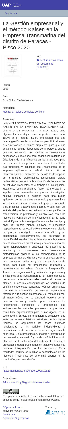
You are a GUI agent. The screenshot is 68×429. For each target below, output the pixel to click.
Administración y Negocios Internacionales (27, 382)
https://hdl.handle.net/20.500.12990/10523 (26, 370)
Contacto (8, 418)
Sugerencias (22, 418)
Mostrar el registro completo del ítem (23, 111)
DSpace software (12, 407)
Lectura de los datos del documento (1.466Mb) (50, 64)
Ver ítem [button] (11, 13)
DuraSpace (9, 414)
